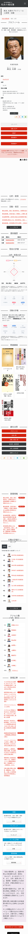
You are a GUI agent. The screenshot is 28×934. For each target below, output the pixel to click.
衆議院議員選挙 (10, 240)
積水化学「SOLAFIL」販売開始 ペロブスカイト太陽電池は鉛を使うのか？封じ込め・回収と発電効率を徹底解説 (10, 725)
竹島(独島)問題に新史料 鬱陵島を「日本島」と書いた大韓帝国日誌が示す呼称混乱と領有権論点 (10, 772)
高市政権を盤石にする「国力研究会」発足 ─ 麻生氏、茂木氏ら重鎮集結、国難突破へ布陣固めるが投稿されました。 (10, 529)
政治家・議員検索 (14, 444)
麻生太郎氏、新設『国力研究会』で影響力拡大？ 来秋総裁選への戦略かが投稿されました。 (9, 500)
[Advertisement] (14, 178)
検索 (16, 821)
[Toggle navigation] (25, 3)
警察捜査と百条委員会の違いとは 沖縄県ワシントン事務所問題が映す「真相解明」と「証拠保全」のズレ (10, 761)
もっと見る (14, 113)
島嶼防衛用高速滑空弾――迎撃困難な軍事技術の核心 (10, 734)
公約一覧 (14, 435)
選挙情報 (16, 862)
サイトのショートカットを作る (14, 927)
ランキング (16, 835)
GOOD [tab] (4, 546)
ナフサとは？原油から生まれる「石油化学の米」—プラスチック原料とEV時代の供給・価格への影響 (10, 713)
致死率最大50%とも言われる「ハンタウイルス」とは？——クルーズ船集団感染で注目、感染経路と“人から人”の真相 (10, 697)
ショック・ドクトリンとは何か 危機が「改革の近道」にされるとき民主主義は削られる (10, 742)
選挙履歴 (14, 137)
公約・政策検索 (14, 448)
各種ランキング (14, 453)
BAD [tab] (9, 546)
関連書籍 (14, 143)
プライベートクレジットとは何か (10, 705)
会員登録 (3, 150)
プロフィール (14, 431)
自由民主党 (6, 79)
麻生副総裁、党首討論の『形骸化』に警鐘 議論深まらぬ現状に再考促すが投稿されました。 (10, 509)
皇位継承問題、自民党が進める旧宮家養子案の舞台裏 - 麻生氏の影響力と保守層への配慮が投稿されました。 (10, 519)
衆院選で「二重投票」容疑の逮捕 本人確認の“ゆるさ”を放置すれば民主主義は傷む (10, 751)
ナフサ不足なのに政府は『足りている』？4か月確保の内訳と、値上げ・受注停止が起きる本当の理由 (10, 685)
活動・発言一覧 (14, 439)
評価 (14, 133)
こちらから (23, 199)
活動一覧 (14, 128)
